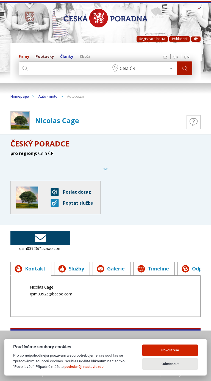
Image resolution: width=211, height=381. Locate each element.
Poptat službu (72, 203)
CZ (165, 56)
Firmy (24, 56)
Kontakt (30, 269)
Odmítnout (170, 364)
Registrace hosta (152, 38)
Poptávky (44, 56)
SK (175, 56)
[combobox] (142, 68)
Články (66, 56)
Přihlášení (179, 38)
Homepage (19, 96)
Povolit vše (170, 350)
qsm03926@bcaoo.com (40, 241)
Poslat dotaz (71, 192)
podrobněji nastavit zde (84, 366)
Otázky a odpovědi (194, 122)
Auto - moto (47, 96)
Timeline (153, 269)
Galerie (111, 269)
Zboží (84, 56)
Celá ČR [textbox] (127, 68)
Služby (71, 269)
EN (187, 56)
